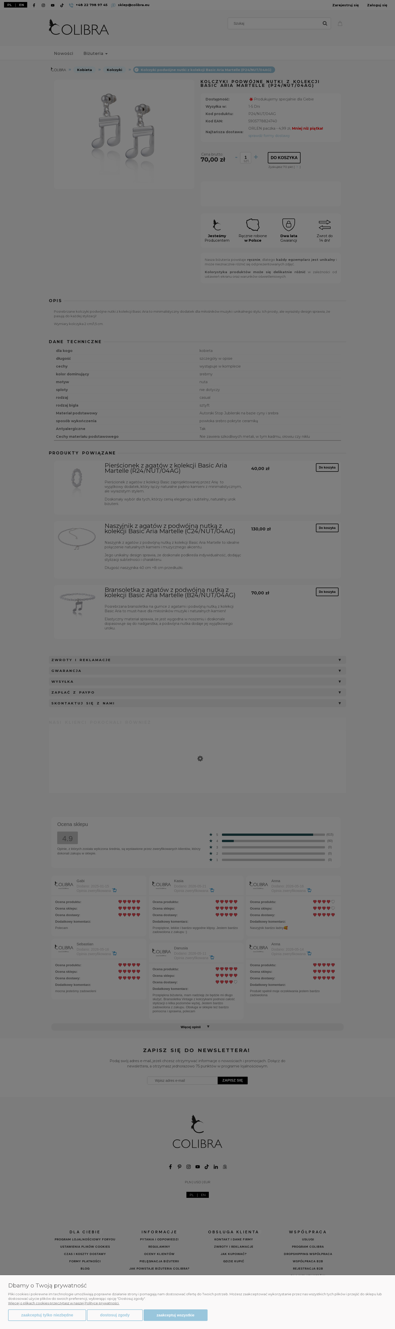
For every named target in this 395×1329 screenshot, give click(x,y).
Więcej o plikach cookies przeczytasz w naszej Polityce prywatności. (63, 1303)
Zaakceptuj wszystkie (175, 1315)
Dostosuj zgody (114, 1315)
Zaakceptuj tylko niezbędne (47, 1315)
